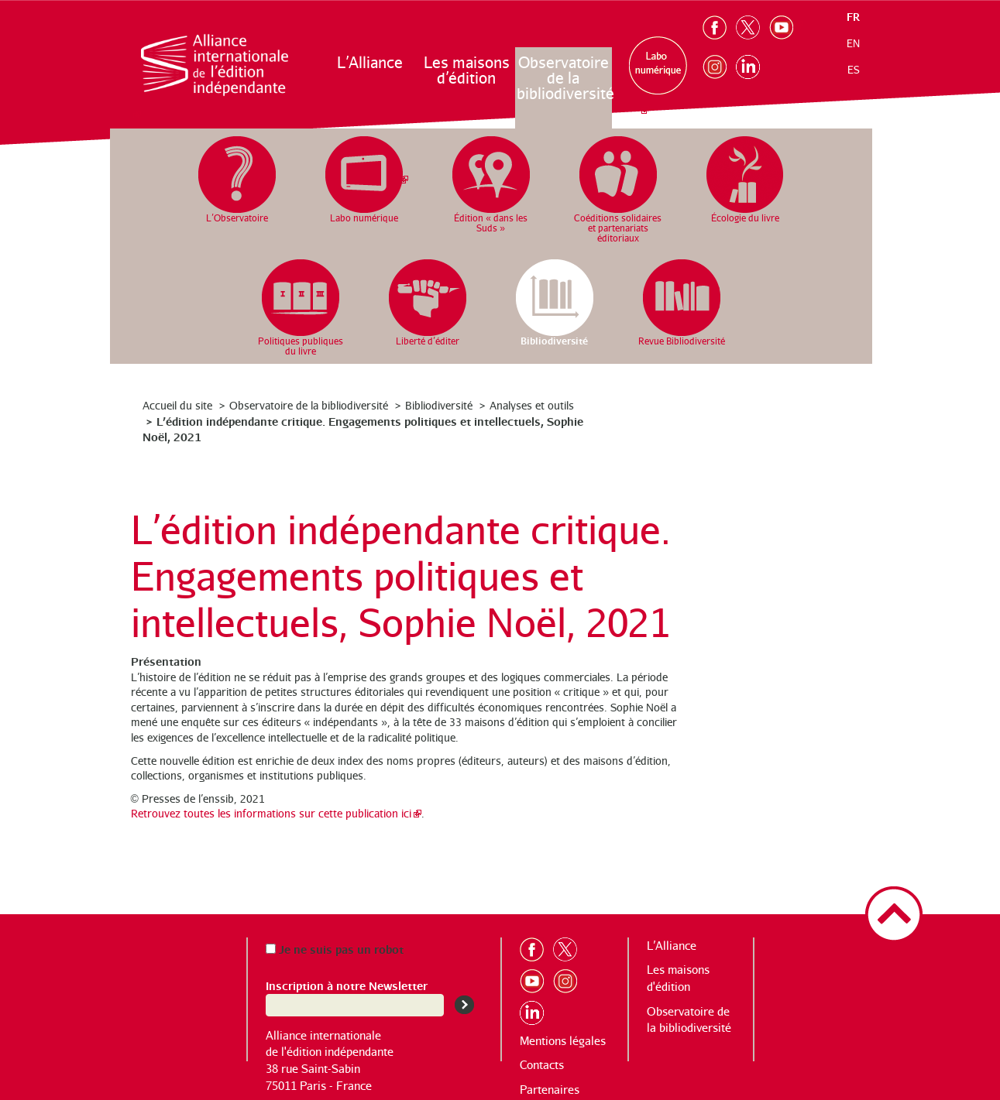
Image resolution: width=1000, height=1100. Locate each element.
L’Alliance (370, 62)
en (853, 43)
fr (853, 16)
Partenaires (549, 1089)
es (853, 69)
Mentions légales (563, 1040)
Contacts (542, 1064)
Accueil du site (177, 405)
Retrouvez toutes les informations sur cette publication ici (271, 813)
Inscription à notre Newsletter (347, 985)
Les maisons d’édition (467, 70)
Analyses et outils (532, 405)
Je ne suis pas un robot (335, 948)
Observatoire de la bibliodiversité (564, 78)
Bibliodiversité (439, 405)
